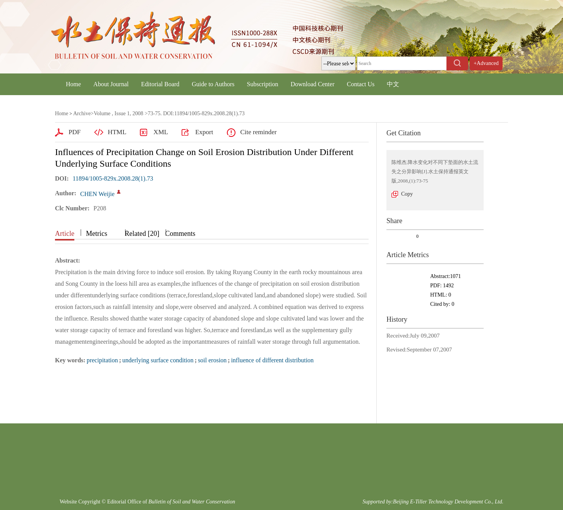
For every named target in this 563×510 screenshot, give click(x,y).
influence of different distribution (272, 360)
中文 (393, 84)
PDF (75, 132)
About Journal (111, 84)
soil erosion (212, 360)
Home (73, 84)
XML (160, 132)
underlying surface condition (158, 360)
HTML (117, 132)
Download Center (312, 84)
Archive (82, 113)
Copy (407, 194)
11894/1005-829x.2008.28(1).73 (113, 178)
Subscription (262, 84)
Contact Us (361, 84)
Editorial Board (160, 84)
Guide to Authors (213, 84)
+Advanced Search (486, 70)
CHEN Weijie (97, 194)
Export (204, 132)
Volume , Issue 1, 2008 (118, 113)
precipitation (102, 360)
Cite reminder (258, 132)
